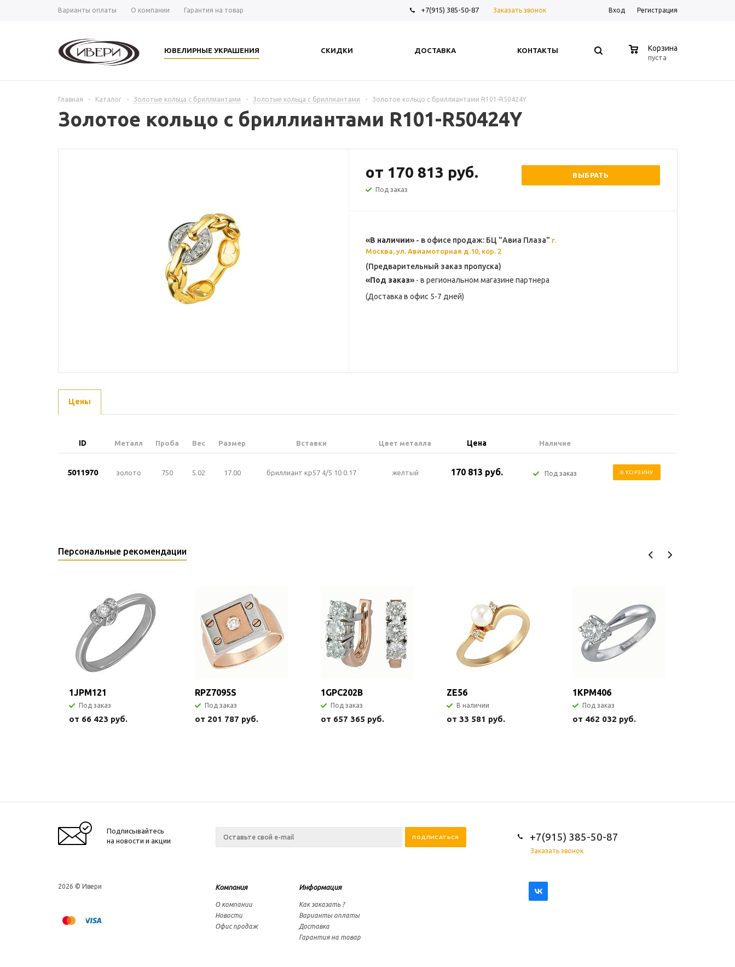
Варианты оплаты (329, 915)
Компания (231, 887)
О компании (233, 904)
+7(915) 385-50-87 (451, 10)
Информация (320, 887)
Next (670, 555)
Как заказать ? (322, 904)
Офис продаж (236, 926)
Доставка (314, 926)
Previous (651, 555)
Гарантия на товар (330, 937)
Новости (228, 915)
